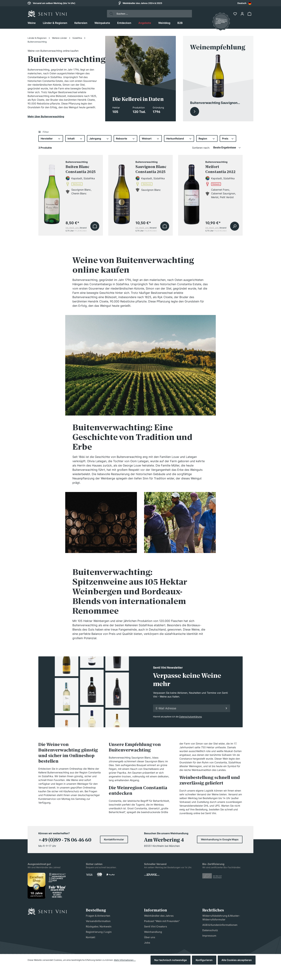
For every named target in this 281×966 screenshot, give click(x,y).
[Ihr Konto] (242, 14)
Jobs (147, 942)
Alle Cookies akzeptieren (237, 960)
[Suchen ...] (153, 13)
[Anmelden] (226, 708)
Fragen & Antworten (98, 915)
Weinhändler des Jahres (159, 915)
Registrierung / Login (99, 931)
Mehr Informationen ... (125, 960)
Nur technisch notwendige (170, 960)
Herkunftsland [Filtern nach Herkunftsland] (179, 138)
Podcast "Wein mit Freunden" (162, 921)
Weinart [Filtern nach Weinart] (150, 138)
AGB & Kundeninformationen (219, 924)
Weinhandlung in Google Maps (220, 839)
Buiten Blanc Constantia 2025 (81, 169)
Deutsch (244, 3)
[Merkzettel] (235, 14)
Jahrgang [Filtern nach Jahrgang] (99, 138)
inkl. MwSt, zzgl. (76, 228)
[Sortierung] (227, 147)
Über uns (149, 937)
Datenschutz (210, 930)
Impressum (209, 935)
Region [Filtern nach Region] (207, 138)
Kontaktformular (114, 839)
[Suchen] (110, 13)
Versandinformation (98, 921)
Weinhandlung (153, 931)
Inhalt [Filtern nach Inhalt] (75, 138)
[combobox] (244, 3)
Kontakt (90, 937)
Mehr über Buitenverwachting (46, 116)
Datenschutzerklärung (190, 716)
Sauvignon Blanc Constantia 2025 (150, 169)
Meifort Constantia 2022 (220, 169)
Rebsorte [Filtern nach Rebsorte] (125, 138)
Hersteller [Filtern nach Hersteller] (51, 138)
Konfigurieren (204, 960)
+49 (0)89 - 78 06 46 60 (64, 840)
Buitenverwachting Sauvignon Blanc (130, 757)
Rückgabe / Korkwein (98, 926)
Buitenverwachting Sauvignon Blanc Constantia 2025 (213, 103)
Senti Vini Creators (155, 926)
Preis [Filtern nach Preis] (228, 138)
